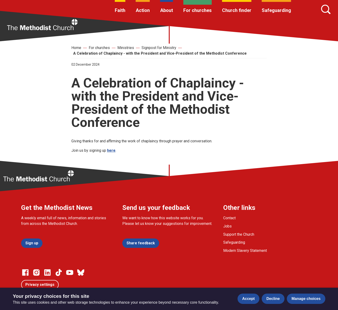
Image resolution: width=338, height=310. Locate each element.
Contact (229, 218)
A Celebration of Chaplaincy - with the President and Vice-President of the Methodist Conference (160, 53)
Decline (273, 299)
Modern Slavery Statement (245, 250)
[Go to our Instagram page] (36, 272)
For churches (197, 10)
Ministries (125, 47)
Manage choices (306, 299)
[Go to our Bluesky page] (81, 272)
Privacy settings (39, 284)
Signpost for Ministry (159, 47)
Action (143, 10)
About (166, 10)
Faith (120, 10)
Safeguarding (276, 10)
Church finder (236, 10)
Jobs (227, 226)
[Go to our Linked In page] (47, 272)
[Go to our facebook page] (25, 272)
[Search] (325, 9)
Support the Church (238, 234)
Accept (248, 299)
